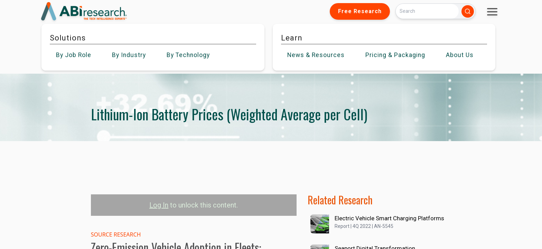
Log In (158, 205)
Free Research (360, 11)
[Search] (427, 11)
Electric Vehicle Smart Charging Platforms (389, 218)
